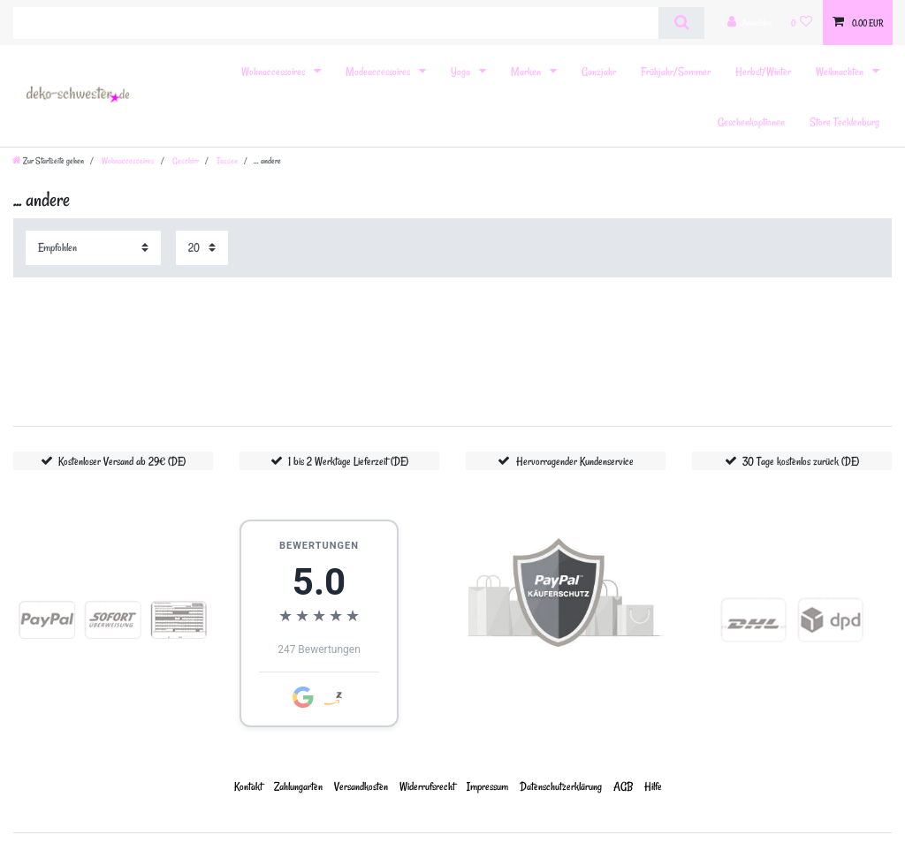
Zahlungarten (298, 785)
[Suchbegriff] (335, 23)
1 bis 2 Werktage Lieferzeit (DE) (348, 460)
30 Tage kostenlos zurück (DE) (800, 460)
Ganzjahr (599, 71)
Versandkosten (361, 785)
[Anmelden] (749, 22)
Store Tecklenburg (844, 121)
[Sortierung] (93, 248)
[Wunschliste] (802, 22)
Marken (527, 71)
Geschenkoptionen (751, 121)
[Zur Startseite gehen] (48, 161)
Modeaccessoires (379, 71)
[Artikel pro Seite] (202, 248)
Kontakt (248, 785)
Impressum (487, 785)
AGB (623, 785)
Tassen (226, 161)
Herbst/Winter (763, 71)
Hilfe (653, 785)
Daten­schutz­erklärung (561, 785)
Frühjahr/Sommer (676, 71)
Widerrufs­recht (427, 785)
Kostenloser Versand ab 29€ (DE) (122, 460)
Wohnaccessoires (274, 71)
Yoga (462, 71)
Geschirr (185, 161)
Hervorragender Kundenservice (575, 460)
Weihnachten (841, 71)
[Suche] (680, 23)
